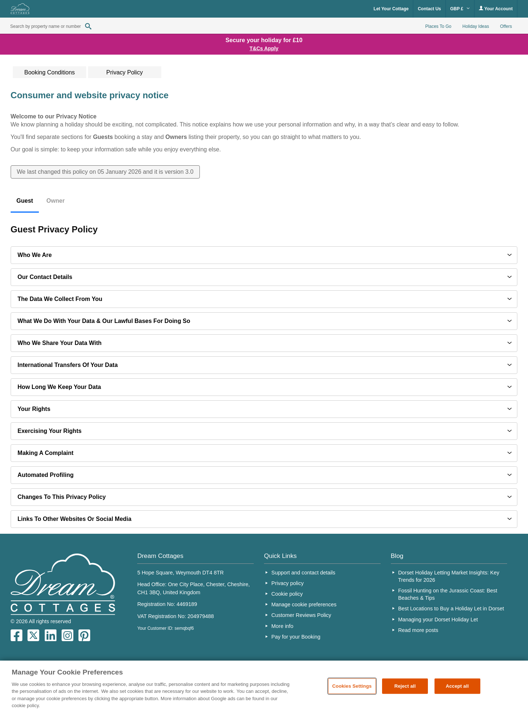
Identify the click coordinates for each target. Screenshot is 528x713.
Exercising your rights (50, 431)
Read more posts (418, 630)
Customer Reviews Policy (301, 615)
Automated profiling (46, 475)
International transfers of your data (68, 365)
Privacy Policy (124, 72)
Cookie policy (287, 594)
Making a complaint (46, 453)
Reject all (404, 686)
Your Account (496, 8)
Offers (506, 26)
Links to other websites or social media (75, 519)
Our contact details (45, 277)
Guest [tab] (24, 201)
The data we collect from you (60, 299)
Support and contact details (303, 573)
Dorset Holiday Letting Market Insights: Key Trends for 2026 (448, 576)
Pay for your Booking (295, 637)
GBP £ (460, 8)
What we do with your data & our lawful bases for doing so (104, 321)
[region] (264, 687)
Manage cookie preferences (304, 604)
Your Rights (34, 409)
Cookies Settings (352, 686)
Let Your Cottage (391, 8)
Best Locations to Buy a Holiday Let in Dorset (451, 608)
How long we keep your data (59, 387)
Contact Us (429, 8)
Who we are (35, 255)
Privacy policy (287, 583)
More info (282, 626)
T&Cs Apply (264, 48)
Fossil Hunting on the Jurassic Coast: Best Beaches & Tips (447, 594)
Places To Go (438, 26)
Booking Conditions (49, 72)
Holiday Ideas (475, 26)
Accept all (457, 686)
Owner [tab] (56, 201)
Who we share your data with (60, 343)
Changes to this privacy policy (62, 497)
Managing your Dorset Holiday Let (438, 619)
